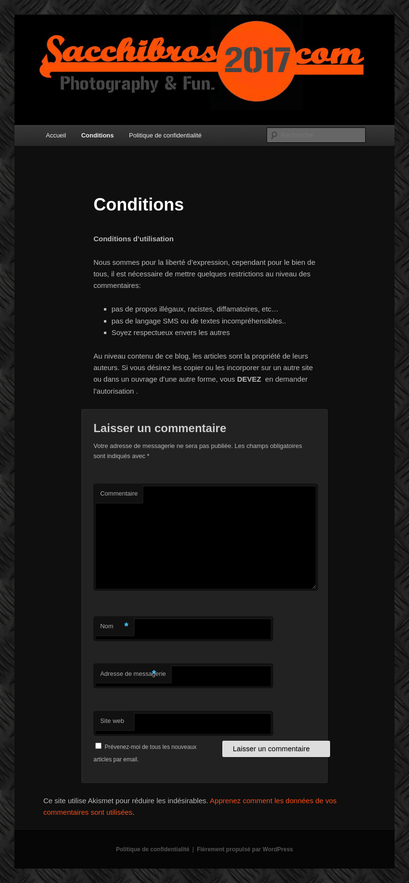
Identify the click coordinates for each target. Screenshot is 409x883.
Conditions (97, 135)
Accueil (56, 135)
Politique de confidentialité (165, 135)
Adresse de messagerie (133, 674)
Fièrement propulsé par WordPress (245, 849)
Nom (114, 627)
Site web (112, 720)
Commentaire (119, 493)
